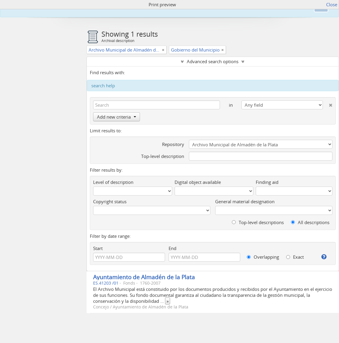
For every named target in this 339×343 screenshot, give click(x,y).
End (172, 248)
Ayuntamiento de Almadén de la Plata (144, 277)
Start (98, 248)
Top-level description (162, 156)
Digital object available (198, 182)
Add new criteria (116, 117)
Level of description (113, 182)
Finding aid (267, 182)
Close (331, 4)
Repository (173, 144)
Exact (295, 257)
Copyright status (110, 201)
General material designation (245, 201)
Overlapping (263, 257)
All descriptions (310, 222)
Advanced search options (212, 61)
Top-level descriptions (258, 222)
